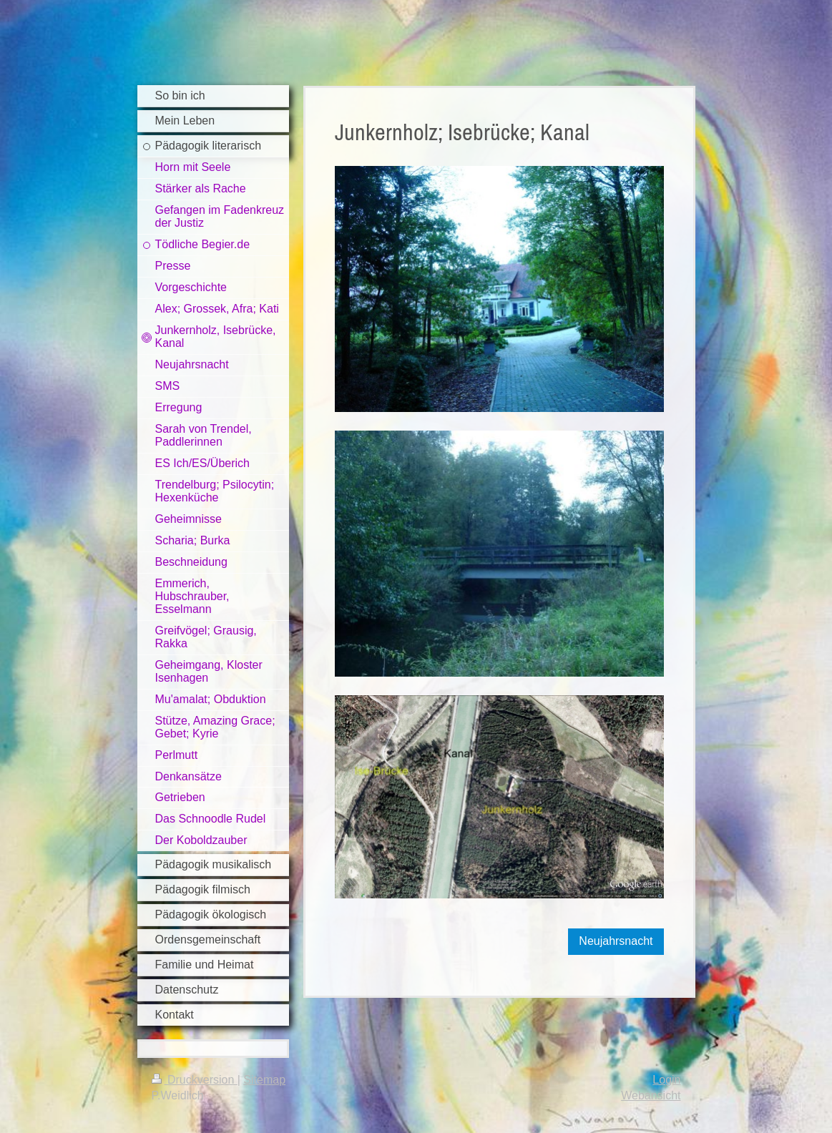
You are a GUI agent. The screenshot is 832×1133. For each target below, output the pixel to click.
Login (666, 1080)
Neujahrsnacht (615, 941)
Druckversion (195, 1080)
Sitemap (264, 1080)
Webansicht (650, 1095)
